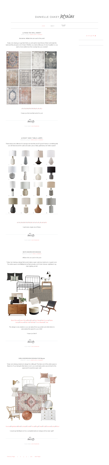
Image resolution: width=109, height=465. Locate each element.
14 (41, 222)
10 (37, 108)
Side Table (37, 320)
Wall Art (27, 322)
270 (31, 456)
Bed (29, 320)
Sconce (8, 426)
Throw (33, 426)
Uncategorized (35, 125)
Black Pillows (14, 320)
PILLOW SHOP (64, 25)
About (52, 25)
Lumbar (23, 426)
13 (39, 222)
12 (41, 108)
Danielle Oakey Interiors (54, 15)
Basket (32, 322)
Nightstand (14, 426)
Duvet (28, 426)
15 (43, 222)
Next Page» (38, 456)
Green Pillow (23, 320)
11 (39, 108)
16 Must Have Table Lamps (31, 138)
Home (43, 25)
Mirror (57, 426)
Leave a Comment (37, 34)
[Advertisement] (54, 6)
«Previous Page (11, 456)
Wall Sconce (44, 320)
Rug (32, 320)
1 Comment (39, 253)
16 (46, 222)
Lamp (53, 426)
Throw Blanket (40, 322)
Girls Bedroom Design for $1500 (32, 358)
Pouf (44, 426)
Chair (46, 322)
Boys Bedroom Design (32, 252)
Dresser (22, 322)
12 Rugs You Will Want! (31, 32)
